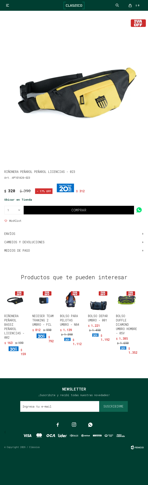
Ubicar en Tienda (18, 199)
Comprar (78, 210)
